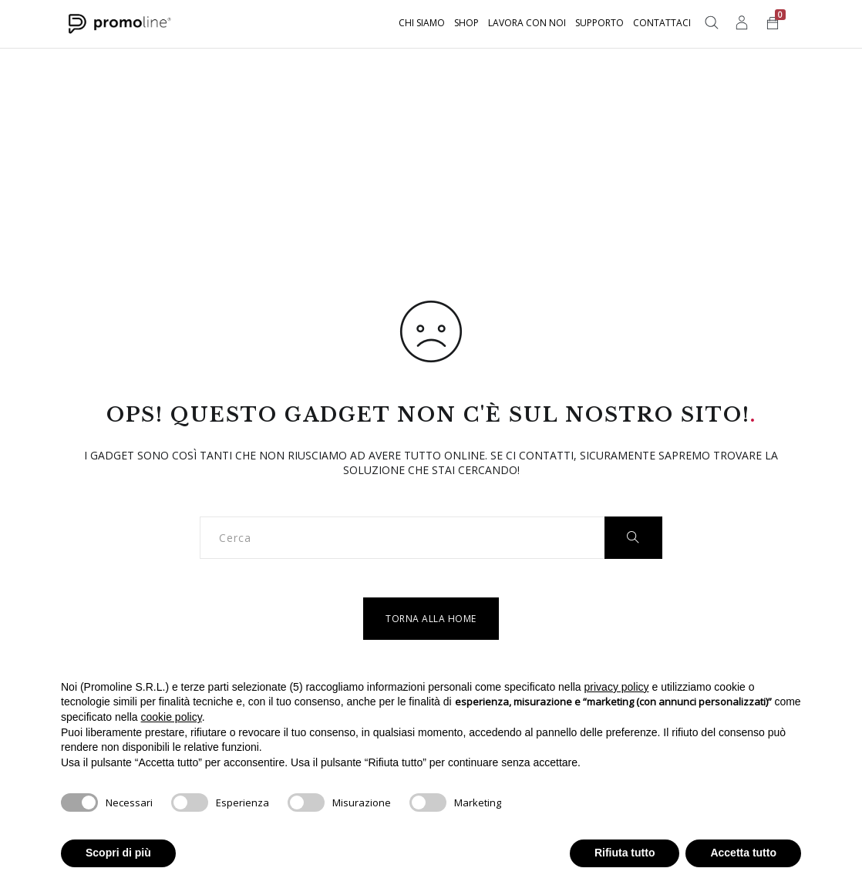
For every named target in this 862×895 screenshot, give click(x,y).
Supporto (599, 22)
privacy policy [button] (616, 687)
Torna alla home (431, 618)
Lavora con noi (527, 22)
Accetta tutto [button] (743, 852)
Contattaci (662, 22)
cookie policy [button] (171, 717)
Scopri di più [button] (118, 852)
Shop (466, 22)
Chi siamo (422, 22)
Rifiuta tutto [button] (624, 852)
